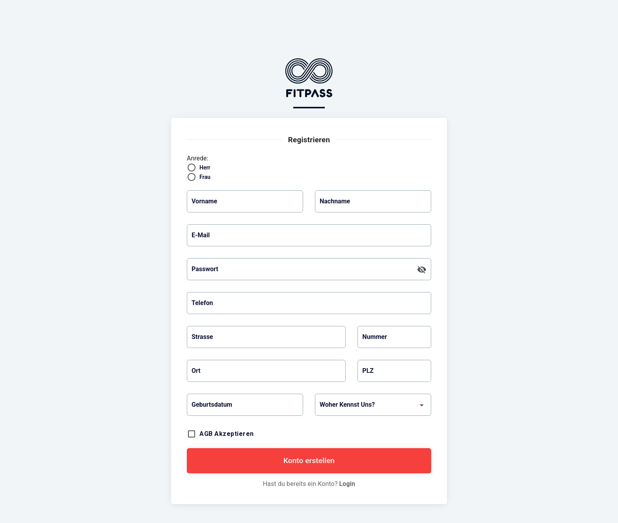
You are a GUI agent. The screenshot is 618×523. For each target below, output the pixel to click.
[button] (245, 404)
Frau (204, 177)
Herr (204, 167)
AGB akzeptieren (226, 434)
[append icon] (421, 269)
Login (347, 484)
